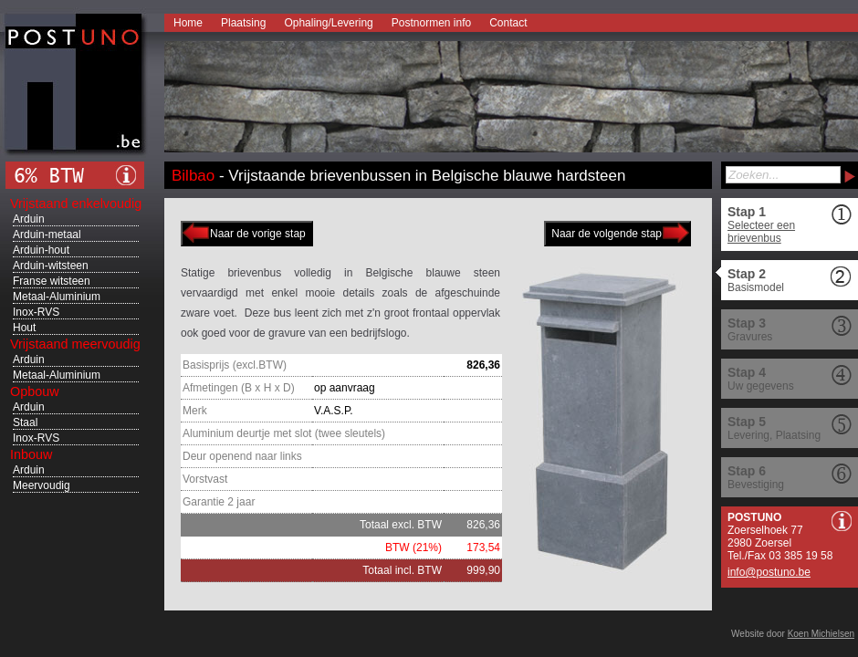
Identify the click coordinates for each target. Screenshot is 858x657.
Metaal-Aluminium (56, 296)
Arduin (29, 219)
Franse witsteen (51, 281)
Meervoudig (41, 485)
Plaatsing (243, 22)
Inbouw (31, 454)
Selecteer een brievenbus (761, 232)
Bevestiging (755, 484)
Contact (508, 22)
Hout (24, 327)
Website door (792, 634)
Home (188, 22)
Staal (25, 422)
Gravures (749, 336)
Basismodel (755, 287)
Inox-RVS (36, 312)
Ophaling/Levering (328, 22)
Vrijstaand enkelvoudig (75, 203)
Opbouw (34, 391)
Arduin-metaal (47, 234)
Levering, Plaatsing (774, 435)
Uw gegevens (760, 386)
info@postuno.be (769, 572)
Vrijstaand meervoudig (75, 344)
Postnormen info (431, 22)
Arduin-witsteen (51, 265)
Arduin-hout (41, 250)
